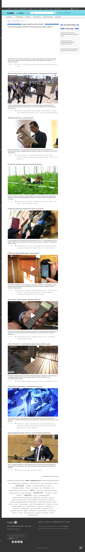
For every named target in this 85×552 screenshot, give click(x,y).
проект (56, 476)
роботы (36, 495)
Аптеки (15, 8)
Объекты (23, 427)
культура (20, 485)
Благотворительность (22, 155)
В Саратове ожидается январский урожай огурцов (25, 164)
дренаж (26, 510)
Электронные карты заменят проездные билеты (24, 299)
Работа (46, 8)
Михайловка (29, 201)
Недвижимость (23, 8)
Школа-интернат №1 (29, 513)
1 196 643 (10, 538)
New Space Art (20, 423)
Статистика (47, 522)
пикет (23, 506)
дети (32, 490)
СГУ (43, 248)
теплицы (51, 513)
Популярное (37, 17)
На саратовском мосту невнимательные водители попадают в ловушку (68, 42)
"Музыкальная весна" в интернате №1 (20, 118)
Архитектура (20, 425)
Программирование (37, 290)
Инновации (28, 290)
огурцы (56, 483)
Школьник (52, 248)
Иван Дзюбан (26, 110)
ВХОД (60, 12)
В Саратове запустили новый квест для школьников (25, 209)
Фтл (40, 292)
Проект (19, 64)
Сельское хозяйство (27, 203)
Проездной (34, 336)
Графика (27, 425)
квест (51, 508)
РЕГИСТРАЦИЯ (66, 12)
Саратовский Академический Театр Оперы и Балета (44, 64)
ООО (55, 201)
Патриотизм (34, 470)
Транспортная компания (51, 112)
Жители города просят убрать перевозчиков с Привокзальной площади (32, 73)
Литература (20, 248)
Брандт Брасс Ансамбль (35, 155)
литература (40, 506)
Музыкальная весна (38, 157)
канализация (47, 506)
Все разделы (75, 8)
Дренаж (29, 381)
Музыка (30, 157)
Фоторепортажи (48, 17)
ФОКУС (40, 8)
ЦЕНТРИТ (35, 294)
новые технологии (42, 510)
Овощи (46, 201)
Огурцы (51, 201)
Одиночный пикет (46, 110)
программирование (44, 495)
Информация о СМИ (12, 529)
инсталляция (34, 488)
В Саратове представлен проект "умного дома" (24, 253)
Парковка (54, 110)
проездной (45, 513)
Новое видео (19, 17)
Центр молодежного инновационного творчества (41, 500)
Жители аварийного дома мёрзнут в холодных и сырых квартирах (70, 49)
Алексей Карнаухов (50, 423)
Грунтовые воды (21, 381)
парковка (51, 497)
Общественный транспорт (24, 336)
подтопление (32, 510)
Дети (51, 155)
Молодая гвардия (35, 110)
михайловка (28, 493)
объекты (27, 488)
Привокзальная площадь (27, 112)
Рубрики (10, 17)
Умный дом (20, 292)
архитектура (36, 497)
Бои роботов (20, 290)
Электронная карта (22, 338)
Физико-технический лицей (31, 292)
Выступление (46, 155)
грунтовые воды (23, 504)
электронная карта (35, 483)
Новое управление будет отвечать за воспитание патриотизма (29, 433)
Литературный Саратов (30, 248)
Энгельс (30, 338)
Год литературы (21, 246)
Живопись (37, 425)
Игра (31, 246)
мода (22, 493)
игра (9, 483)
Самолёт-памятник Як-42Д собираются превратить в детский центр (69, 34)
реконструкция (48, 483)
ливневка (28, 486)
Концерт (19, 157)
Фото (35, 8)
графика (54, 493)
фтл (42, 483)
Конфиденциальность (57, 522)
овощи (31, 504)
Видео (30, 8)
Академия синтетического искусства (34, 423)
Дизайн (32, 425)
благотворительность (39, 504)
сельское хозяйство (35, 508)
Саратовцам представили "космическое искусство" (25, 386)
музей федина (25, 483)
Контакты (67, 522)
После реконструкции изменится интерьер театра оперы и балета (30, 27)
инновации (48, 493)
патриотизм (44, 497)
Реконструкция (26, 64)
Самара (45, 336)
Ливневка (41, 381)
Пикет (18, 112)
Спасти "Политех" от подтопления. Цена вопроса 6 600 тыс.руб (29, 344)
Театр (18, 66)
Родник (51, 157)
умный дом (40, 490)
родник (49, 486)
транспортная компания (50, 490)
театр (40, 488)
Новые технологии (39, 201)
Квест (55, 246)
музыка (21, 513)
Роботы (50, 290)
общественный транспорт (39, 486)
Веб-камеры (57, 8)
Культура (24, 157)
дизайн (54, 502)
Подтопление (48, 381)
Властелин (19, 110)
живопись (14, 513)
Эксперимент (51, 336)
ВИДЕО (21, 13)
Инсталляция (44, 425)
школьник (38, 492)
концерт (55, 504)
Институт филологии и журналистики (43, 246)
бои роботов (16, 508)
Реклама (40, 522)
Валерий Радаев (21, 201)
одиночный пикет (31, 506)
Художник (34, 427)
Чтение (46, 248)
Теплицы (35, 203)
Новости (9, 8)
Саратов (42, 112)
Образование (26, 470)
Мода (50, 425)
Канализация (35, 381)
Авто (51, 8)
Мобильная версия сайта (42, 548)
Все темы (58, 17)
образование (46, 488)
